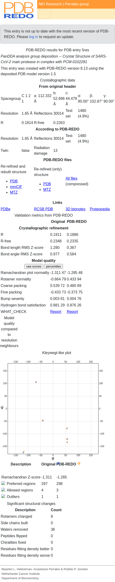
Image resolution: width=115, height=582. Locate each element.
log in (33, 37)
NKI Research (50, 4)
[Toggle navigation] (44, 14)
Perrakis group (77, 4)
